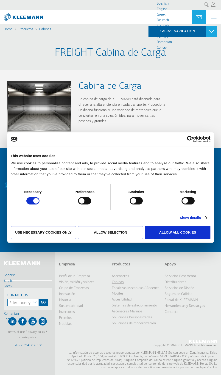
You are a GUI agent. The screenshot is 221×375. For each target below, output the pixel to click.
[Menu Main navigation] (213, 17)
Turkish (162, 37)
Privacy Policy (36, 332)
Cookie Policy (27, 337)
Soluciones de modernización (134, 323)
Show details (190, 218)
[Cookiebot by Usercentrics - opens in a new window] (190, 139)
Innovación (67, 294)
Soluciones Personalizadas (132, 317)
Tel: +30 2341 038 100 (27, 345)
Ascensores (120, 276)
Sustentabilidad (71, 306)
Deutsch (163, 20)
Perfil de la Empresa (74, 276)
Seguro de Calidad (178, 294)
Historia (65, 300)
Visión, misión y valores (76, 282)
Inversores (67, 312)
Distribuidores (175, 282)
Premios (65, 318)
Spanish (163, 4)
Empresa (67, 264)
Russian (162, 31)
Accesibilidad (121, 299)
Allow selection (110, 232)
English (162, 9)
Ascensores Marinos (127, 311)
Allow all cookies (177, 232)
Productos (26, 29)
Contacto (171, 312)
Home (8, 29)
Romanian (164, 42)
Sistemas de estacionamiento (134, 305)
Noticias (65, 324)
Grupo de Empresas (74, 288)
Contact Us (17, 295)
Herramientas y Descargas (185, 306)
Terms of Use (16, 332)
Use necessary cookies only (43, 232)
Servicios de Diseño (179, 288)
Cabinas (45, 29)
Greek (161, 15)
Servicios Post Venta (180, 276)
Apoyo (170, 264)
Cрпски (162, 48)
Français (163, 26)
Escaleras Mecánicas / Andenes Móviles (135, 290)
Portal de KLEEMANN (181, 300)
